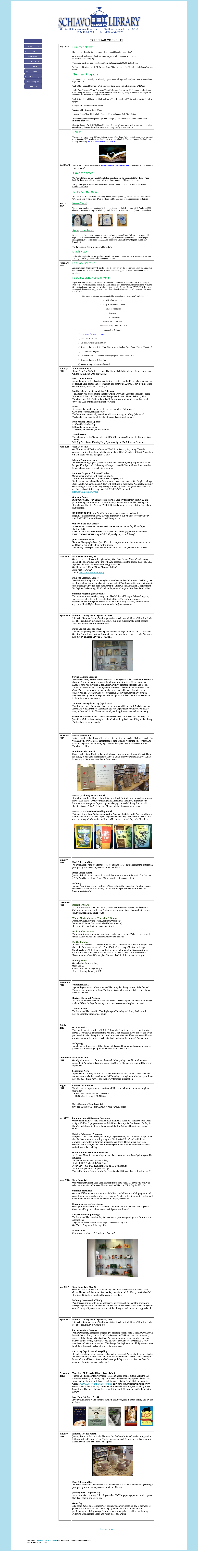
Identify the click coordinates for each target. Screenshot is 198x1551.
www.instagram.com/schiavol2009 (115, 166)
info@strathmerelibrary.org (85, 492)
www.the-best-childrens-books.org (96, 1384)
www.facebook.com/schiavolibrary (102, 141)
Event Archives (106, 1529)
